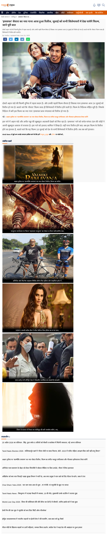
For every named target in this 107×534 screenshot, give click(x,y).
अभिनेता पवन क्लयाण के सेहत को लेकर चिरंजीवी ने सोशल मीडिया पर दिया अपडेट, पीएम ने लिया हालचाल (38, 468)
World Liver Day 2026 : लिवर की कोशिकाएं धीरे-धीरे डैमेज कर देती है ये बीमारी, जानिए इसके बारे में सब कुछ (40, 502)
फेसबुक (42, 134)
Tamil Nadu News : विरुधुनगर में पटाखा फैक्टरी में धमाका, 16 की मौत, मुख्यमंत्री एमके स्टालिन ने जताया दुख (39, 493)
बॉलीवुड (13, 17)
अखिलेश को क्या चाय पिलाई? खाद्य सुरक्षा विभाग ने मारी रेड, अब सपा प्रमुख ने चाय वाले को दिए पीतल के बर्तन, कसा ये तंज (43, 476)
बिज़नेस (41, 13)
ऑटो (62, 13)
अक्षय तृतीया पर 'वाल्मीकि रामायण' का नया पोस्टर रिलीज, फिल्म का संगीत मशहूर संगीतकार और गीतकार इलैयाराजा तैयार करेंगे (47, 117)
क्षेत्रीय (13, 13)
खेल (56, 13)
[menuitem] (7, 13)
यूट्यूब (47, 134)
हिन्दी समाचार (5, 17)
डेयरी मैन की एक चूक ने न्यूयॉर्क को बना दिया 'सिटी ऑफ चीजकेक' (24, 510)
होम (7, 13)
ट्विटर (53, 134)
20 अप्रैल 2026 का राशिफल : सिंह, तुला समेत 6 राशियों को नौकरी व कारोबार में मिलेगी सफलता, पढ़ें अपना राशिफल (41, 443)
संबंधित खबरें (7, 141)
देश (19, 13)
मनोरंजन (69, 13)
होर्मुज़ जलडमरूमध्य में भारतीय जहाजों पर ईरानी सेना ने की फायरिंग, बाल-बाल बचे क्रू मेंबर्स (32, 519)
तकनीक (49, 13)
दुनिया (25, 13)
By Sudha (5, 35)
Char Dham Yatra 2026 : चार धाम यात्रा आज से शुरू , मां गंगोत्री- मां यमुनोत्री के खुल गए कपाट (35, 485)
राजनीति (33, 13)
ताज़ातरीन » (5, 437)
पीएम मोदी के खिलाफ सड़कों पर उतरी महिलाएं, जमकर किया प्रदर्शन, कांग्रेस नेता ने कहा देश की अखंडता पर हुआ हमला (42, 527)
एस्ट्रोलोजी (79, 13)
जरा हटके (89, 13)
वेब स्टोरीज (98, 13)
